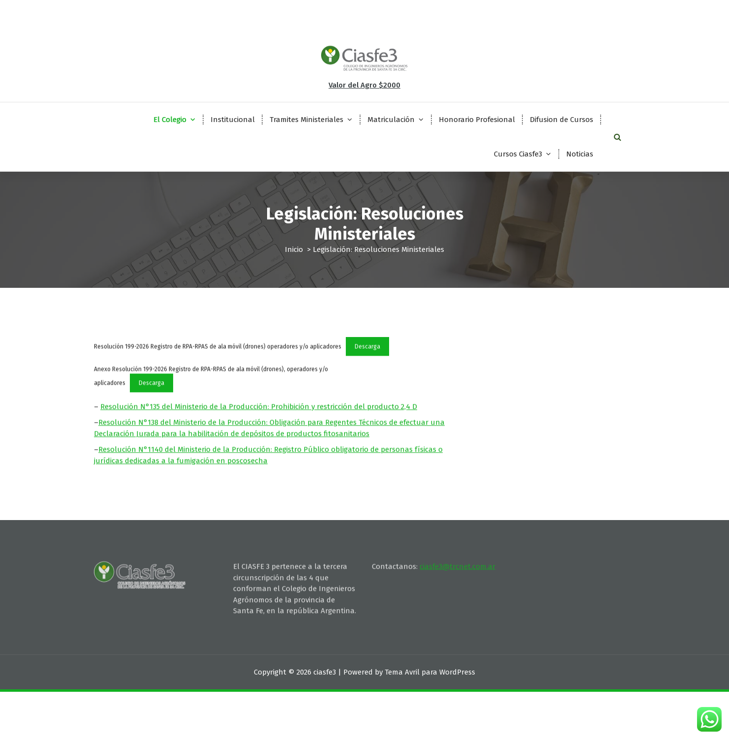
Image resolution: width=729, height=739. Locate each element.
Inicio (294, 249)
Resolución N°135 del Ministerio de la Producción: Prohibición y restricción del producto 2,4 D (258, 418)
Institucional (233, 119)
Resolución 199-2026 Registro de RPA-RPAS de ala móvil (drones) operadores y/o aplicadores (217, 358)
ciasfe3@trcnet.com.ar (457, 546)
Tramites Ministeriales (306, 119)
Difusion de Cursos (561, 119)
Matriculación (391, 119)
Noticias (579, 154)
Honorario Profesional (477, 119)
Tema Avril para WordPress (430, 672)
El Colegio (169, 119)
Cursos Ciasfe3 (518, 154)
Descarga (367, 358)
